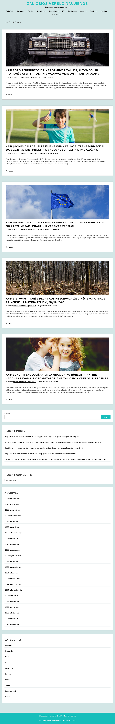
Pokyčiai (9, 11)
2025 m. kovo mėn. (12, 538)
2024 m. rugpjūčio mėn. (13, 567)
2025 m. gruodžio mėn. (13, 510)
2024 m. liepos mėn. (12, 573)
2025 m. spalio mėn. (12, 521)
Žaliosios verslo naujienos (57, 4)
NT (63, 11)
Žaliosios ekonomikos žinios (57, 7)
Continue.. (9, 95)
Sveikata (93, 11)
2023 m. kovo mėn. (12, 619)
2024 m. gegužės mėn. (13, 584)
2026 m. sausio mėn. (12, 504)
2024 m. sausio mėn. (12, 607)
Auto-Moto (41, 11)
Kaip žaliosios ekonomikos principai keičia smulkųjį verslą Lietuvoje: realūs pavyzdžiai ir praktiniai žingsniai (42, 436)
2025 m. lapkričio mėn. (13, 516)
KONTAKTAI (56, 14)
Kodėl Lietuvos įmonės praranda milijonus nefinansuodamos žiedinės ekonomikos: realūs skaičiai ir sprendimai (44, 448)
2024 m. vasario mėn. (12, 601)
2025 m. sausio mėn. (12, 550)
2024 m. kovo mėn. (12, 596)
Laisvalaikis (54, 11)
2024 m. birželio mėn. (12, 579)
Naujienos (20, 11)
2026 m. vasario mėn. (12, 498)
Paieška (7, 414)
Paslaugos (72, 11)
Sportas (83, 11)
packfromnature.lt (19, 77)
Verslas (104, 11)
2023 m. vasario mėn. (12, 624)
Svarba (30, 11)
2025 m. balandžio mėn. (13, 533)
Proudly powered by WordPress (50, 720)
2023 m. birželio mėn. (12, 613)
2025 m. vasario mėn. (12, 544)
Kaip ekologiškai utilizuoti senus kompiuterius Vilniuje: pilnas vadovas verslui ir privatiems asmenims (40, 454)
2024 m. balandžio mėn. (13, 590)
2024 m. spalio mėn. (12, 561)
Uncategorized (10, 691)
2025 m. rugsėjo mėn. (12, 527)
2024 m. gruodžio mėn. (13, 556)
